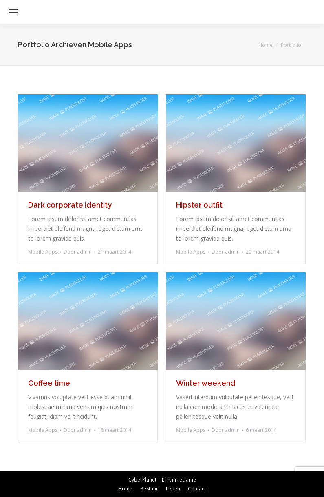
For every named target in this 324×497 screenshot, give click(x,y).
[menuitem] (125, 488)
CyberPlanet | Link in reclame (162, 479)
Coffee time (49, 383)
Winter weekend (205, 383)
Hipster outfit (199, 205)
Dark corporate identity (70, 205)
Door (78, 251)
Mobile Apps (42, 251)
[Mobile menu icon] (13, 12)
